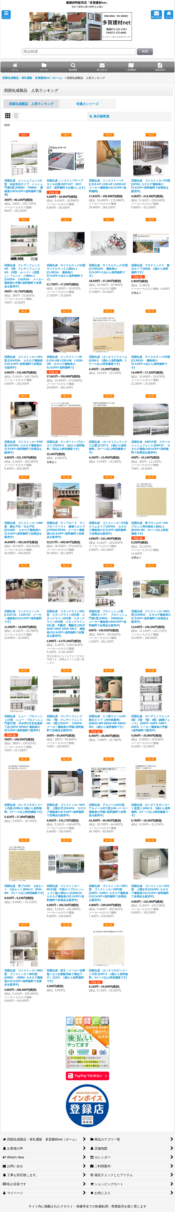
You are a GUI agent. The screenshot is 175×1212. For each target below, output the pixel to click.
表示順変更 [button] (99, 116)
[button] (6, 14)
